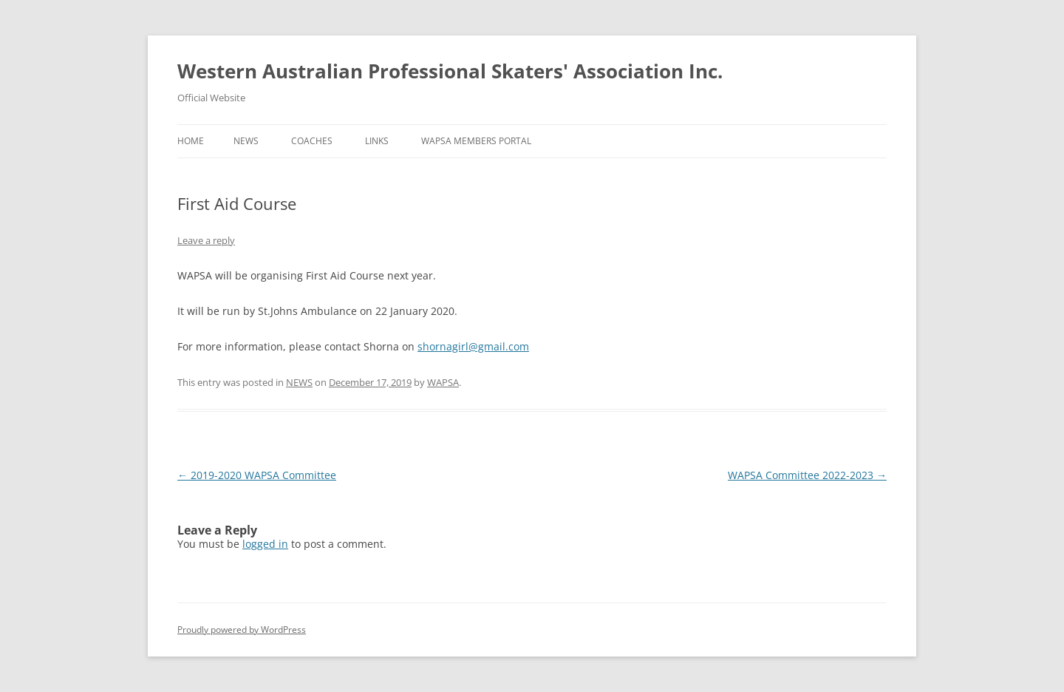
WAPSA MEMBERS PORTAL (476, 141)
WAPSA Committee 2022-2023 (807, 475)
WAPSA (443, 382)
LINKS (377, 141)
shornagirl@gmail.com (473, 346)
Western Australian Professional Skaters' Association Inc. (450, 71)
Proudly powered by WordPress (241, 629)
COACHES (311, 141)
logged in (265, 544)
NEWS (246, 141)
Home (190, 141)
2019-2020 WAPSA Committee (256, 475)
